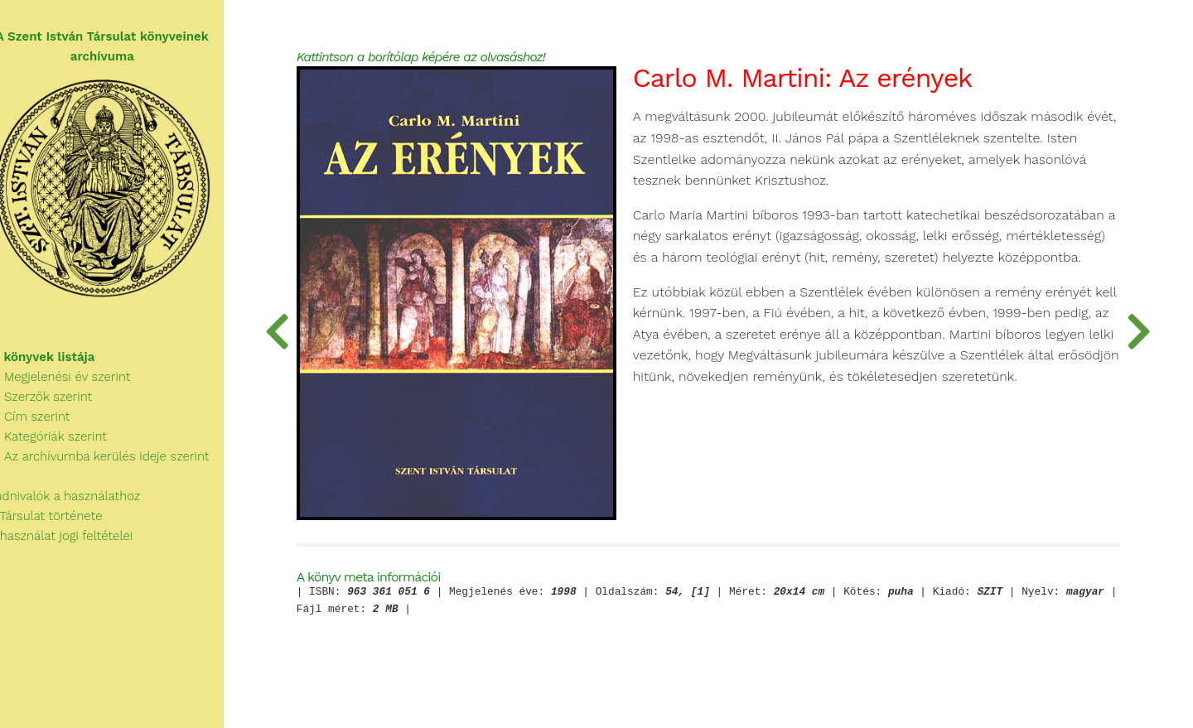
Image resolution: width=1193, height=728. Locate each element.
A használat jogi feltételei (76, 541)
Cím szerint (44, 422)
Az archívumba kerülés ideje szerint (114, 462)
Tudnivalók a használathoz (79, 501)
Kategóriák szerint (63, 442)
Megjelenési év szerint (75, 382)
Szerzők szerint (55, 402)
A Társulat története (61, 521)
